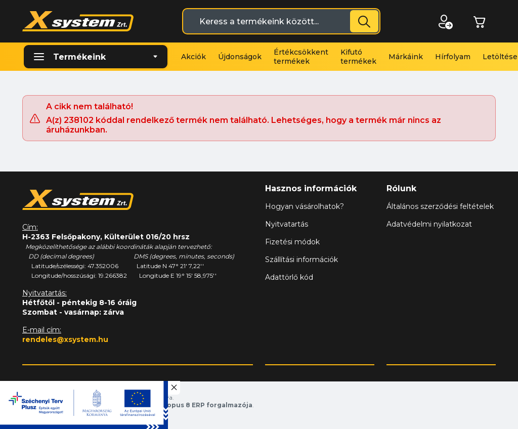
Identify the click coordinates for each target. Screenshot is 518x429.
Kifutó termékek (358, 57)
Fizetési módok (292, 241)
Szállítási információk (301, 259)
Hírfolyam (452, 56)
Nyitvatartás (286, 224)
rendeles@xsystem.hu (65, 339)
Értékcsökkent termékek (301, 57)
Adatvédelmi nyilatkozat (429, 224)
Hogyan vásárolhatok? (304, 206)
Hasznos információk (311, 188)
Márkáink (405, 56)
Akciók (193, 56)
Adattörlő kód (289, 277)
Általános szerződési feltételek (440, 206)
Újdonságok (240, 56)
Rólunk (401, 188)
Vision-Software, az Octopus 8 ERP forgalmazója (169, 405)
